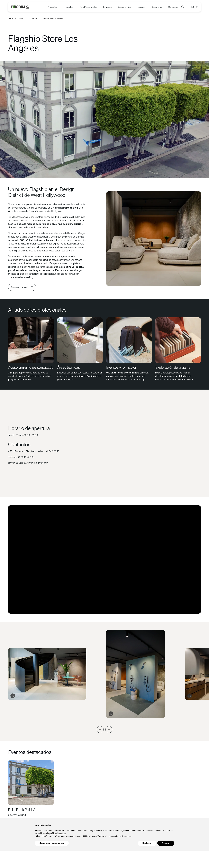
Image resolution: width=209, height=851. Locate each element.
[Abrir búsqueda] (182, 7)
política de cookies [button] (57, 833)
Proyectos (68, 7)
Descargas (157, 7)
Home (10, 19)
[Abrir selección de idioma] (195, 7)
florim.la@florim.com (37, 463)
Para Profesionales (88, 7)
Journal (141, 7)
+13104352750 (26, 458)
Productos (52, 7)
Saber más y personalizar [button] (51, 843)
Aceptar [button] (166, 843)
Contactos (173, 7)
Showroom (33, 19)
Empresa (107, 7)
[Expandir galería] (12, 696)
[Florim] (19, 7)
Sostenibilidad (124, 7)
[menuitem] (52, 7)
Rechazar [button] (147, 843)
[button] (100, 730)
